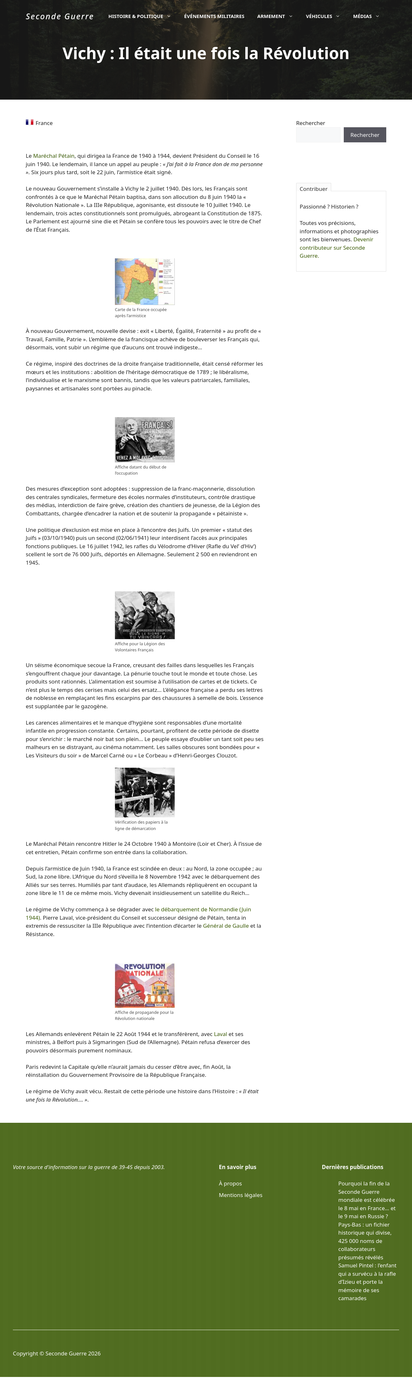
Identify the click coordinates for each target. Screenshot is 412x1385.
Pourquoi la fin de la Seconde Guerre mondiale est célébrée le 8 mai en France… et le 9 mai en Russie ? (367, 1200)
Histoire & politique (143, 16)
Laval (220, 1034)
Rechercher (310, 123)
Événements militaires (214, 16)
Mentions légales (240, 1195)
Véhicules (326, 16)
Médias (369, 16)
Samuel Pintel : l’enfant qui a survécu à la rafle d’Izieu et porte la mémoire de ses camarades (367, 1282)
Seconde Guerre (60, 16)
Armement (278, 16)
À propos (230, 1183)
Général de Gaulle (226, 925)
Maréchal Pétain (54, 155)
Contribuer (314, 188)
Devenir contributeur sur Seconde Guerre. (336, 247)
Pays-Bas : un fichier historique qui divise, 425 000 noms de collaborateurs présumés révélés (365, 1241)
